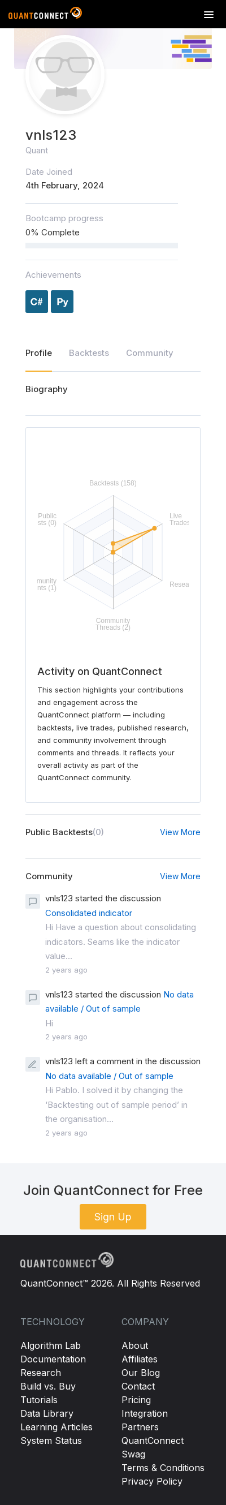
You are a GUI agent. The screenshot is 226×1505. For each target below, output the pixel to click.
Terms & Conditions (163, 1467)
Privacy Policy (151, 1481)
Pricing (136, 1399)
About (134, 1345)
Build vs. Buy (48, 1386)
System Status (51, 1440)
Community (149, 352)
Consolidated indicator (88, 913)
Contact (138, 1386)
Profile (38, 352)
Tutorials (39, 1399)
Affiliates (139, 1359)
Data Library (46, 1413)
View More (180, 832)
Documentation (53, 1359)
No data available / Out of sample (109, 1075)
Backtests (89, 352)
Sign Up (113, 1217)
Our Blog (140, 1372)
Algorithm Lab (50, 1345)
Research (40, 1372)
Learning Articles (56, 1427)
